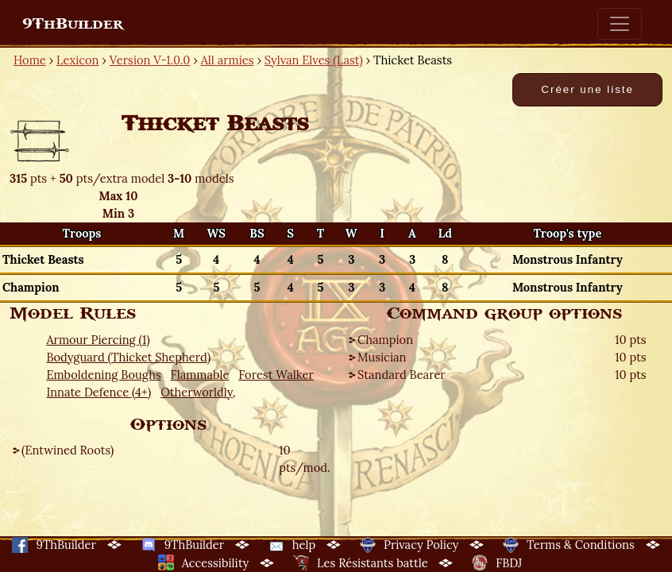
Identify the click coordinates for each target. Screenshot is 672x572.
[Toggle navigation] (619, 24)
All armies (227, 60)
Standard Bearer (401, 374)
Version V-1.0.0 (150, 60)
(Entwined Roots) (67, 450)
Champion (385, 339)
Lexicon (77, 60)
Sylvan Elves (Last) (314, 60)
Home (30, 60)
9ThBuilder (72, 24)
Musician (381, 357)
